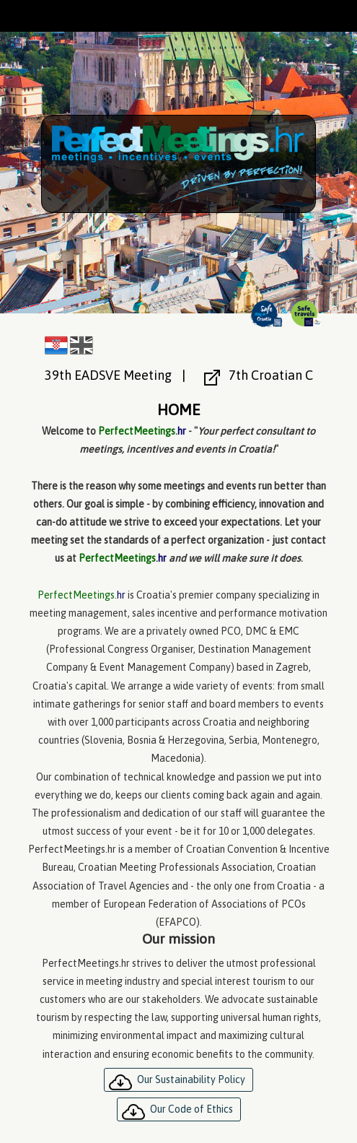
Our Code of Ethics (191, 1109)
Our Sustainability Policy (191, 1079)
